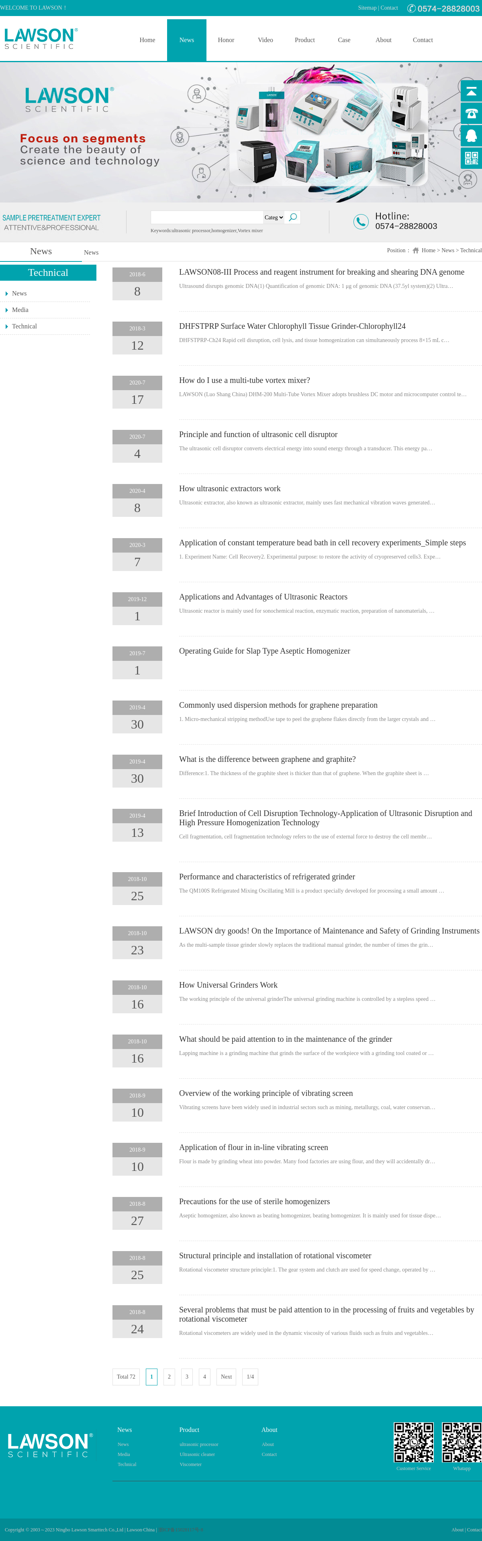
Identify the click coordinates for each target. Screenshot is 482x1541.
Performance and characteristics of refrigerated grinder (267, 876)
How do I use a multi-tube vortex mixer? (244, 380)
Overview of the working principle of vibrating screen (266, 1093)
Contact (389, 8)
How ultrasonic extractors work (230, 488)
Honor (226, 39)
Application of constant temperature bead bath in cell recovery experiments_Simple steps (322, 542)
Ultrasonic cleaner (197, 1454)
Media (20, 309)
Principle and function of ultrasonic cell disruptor (258, 434)
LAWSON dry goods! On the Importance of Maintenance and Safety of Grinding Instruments (329, 930)
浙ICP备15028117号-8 (180, 1530)
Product (305, 39)
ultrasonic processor (199, 1444)
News (187, 39)
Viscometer (191, 1464)
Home (147, 39)
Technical (471, 250)
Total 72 (126, 1377)
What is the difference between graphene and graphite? (267, 759)
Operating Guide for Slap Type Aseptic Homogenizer (264, 650)
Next (226, 1377)
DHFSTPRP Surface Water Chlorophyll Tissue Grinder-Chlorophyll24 (292, 326)
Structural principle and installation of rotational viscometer (275, 1255)
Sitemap (367, 8)
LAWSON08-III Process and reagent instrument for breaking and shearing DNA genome (321, 271)
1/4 (250, 1377)
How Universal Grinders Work (228, 984)
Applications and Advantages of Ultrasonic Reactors (263, 596)
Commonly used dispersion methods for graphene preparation (278, 705)
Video (265, 39)
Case (344, 39)
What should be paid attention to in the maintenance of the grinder (285, 1039)
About (384, 39)
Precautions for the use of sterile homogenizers (254, 1201)
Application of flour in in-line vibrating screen (253, 1147)
